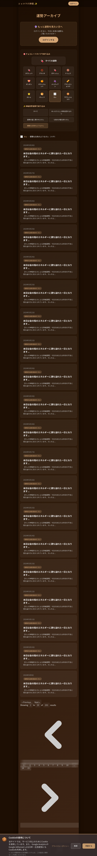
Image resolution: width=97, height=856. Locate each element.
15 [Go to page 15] (28, 768)
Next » (37, 702)
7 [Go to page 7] (53, 765)
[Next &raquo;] (50, 825)
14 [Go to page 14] (23, 768)
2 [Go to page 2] (30, 765)
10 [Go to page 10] (67, 765)
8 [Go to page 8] (57, 765)
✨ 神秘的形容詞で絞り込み (34, 106)
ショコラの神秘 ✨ (27, 3)
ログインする (48, 39)
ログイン (73, 3)
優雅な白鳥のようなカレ (35, 125)
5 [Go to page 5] (44, 765)
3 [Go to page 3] (35, 765)
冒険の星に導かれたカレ (35, 119)
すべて (35, 111)
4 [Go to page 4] (39, 765)
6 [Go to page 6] (48, 765)
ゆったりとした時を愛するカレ (61, 112)
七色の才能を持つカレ (61, 119)
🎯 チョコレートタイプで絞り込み (36, 54)
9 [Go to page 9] (62, 765)
